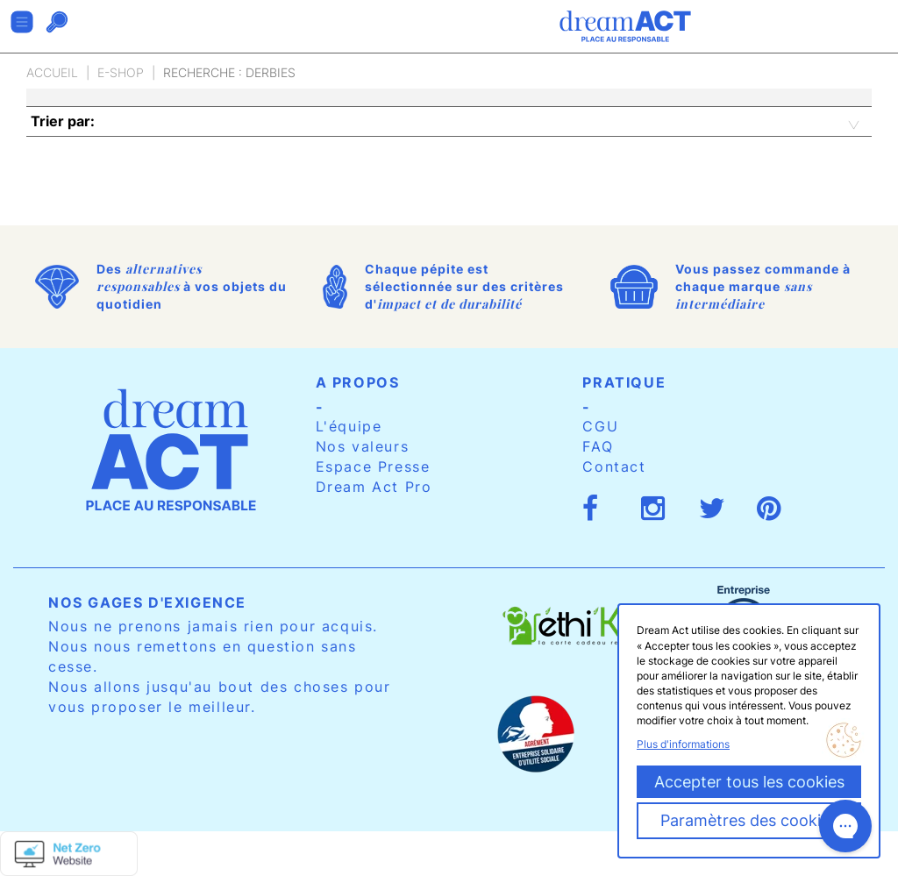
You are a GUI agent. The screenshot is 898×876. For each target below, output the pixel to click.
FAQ (597, 446)
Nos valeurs (363, 446)
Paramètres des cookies (748, 820)
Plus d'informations (683, 744)
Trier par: (63, 121)
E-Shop (120, 72)
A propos (358, 382)
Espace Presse (373, 466)
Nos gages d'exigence (147, 602)
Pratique (624, 382)
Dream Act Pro (374, 486)
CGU (600, 426)
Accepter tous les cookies (749, 782)
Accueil (52, 72)
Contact (613, 466)
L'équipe (349, 426)
